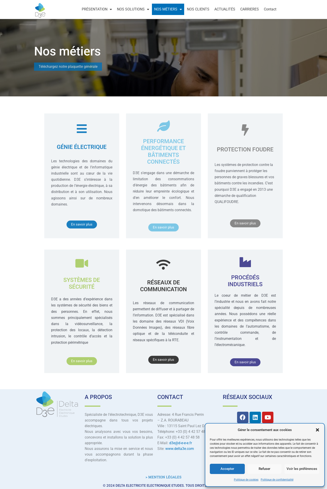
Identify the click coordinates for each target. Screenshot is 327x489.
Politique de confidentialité (277, 479)
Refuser (264, 469)
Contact (270, 9)
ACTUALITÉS (224, 9)
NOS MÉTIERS (168, 9)
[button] (317, 430)
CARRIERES (249, 9)
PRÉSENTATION (97, 9)
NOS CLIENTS (198, 9)
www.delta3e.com (179, 448)
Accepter (227, 469)
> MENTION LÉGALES (163, 477)
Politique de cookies (246, 479)
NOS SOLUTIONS (133, 9)
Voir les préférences (302, 469)
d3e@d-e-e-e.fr (180, 443)
